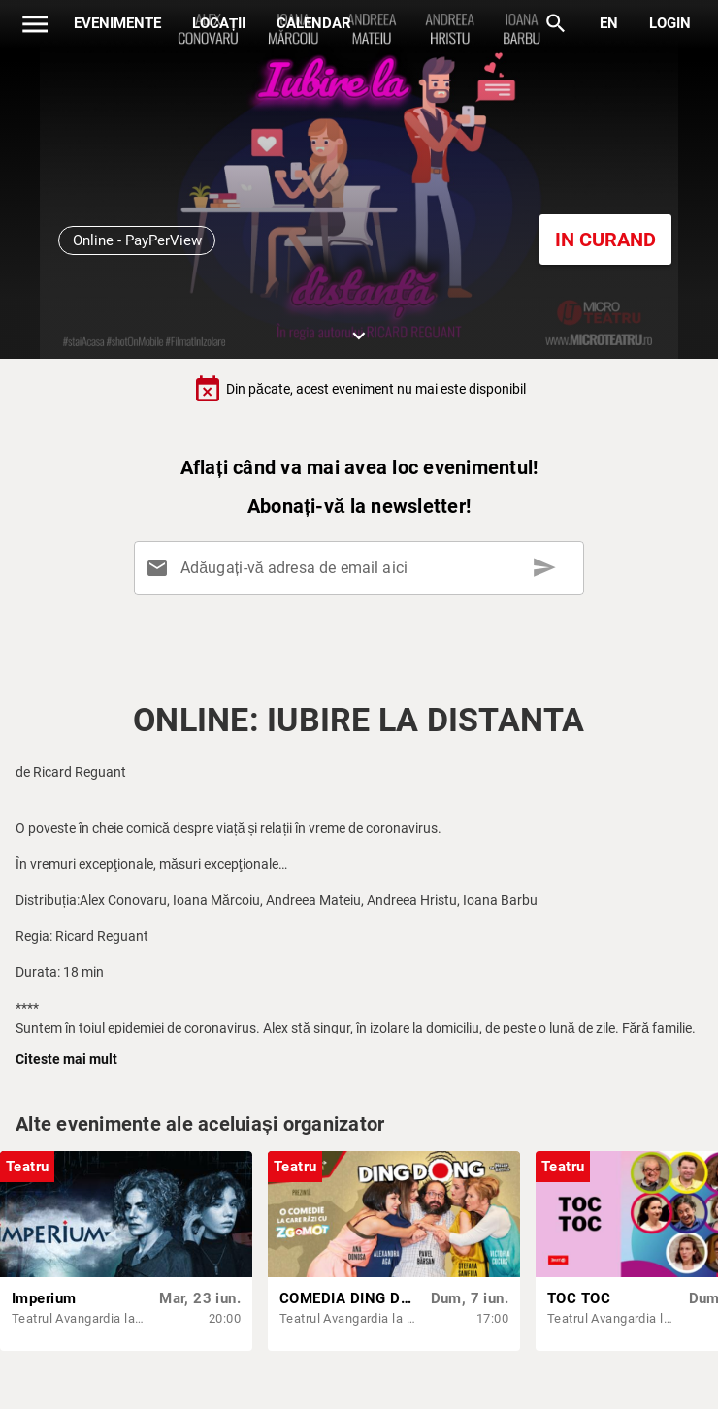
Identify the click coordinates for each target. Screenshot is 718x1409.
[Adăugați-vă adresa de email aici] (363, 568)
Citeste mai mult (66, 1059)
